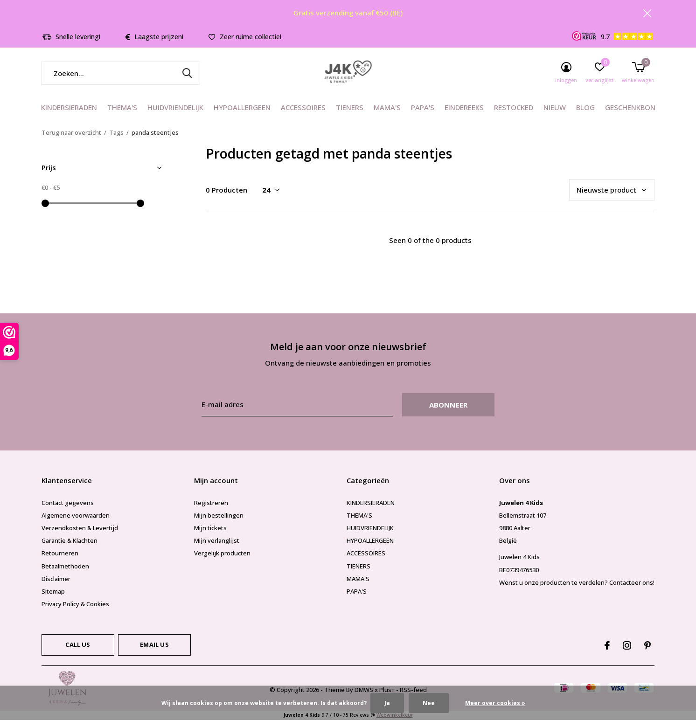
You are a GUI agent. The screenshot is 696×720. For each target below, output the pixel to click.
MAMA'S (387, 107)
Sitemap (53, 591)
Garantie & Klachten (69, 540)
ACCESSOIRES (303, 107)
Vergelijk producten (222, 553)
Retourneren (60, 553)
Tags (116, 132)
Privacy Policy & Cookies (75, 604)
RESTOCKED (513, 107)
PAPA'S (422, 107)
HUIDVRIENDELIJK (175, 107)
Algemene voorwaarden (76, 515)
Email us (154, 644)
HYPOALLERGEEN (242, 107)
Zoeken (187, 73)
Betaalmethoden (65, 566)
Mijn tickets (210, 528)
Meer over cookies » (495, 703)
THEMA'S (122, 107)
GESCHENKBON (630, 107)
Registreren (211, 502)
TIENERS (349, 107)
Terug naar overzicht (71, 132)
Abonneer (448, 404)
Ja (387, 703)
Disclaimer (56, 579)
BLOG (585, 107)
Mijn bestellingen (219, 515)
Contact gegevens (68, 502)
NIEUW (554, 107)
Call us (77, 644)
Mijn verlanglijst (216, 540)
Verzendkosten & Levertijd (80, 528)
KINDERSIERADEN (69, 107)
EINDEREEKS (464, 107)
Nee (429, 703)
